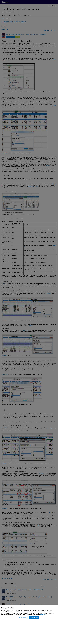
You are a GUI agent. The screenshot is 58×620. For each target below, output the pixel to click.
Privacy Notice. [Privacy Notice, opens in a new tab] (43, 616)
